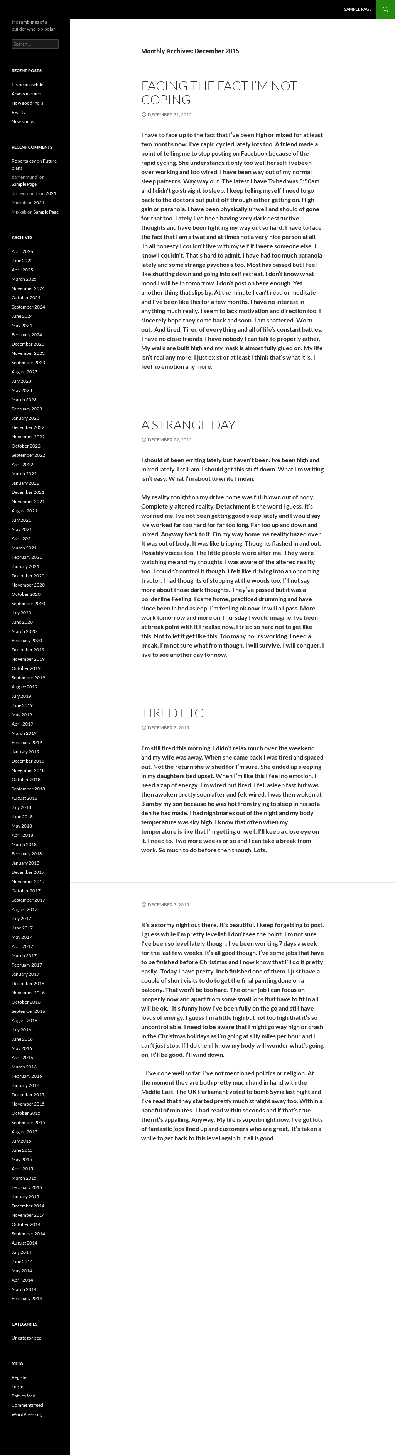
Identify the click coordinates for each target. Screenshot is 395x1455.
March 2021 (24, 548)
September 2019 (28, 677)
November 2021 (28, 501)
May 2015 (22, 1159)
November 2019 (28, 659)
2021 (51, 193)
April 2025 (22, 270)
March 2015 (24, 1178)
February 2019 (27, 742)
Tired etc (172, 713)
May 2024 (22, 325)
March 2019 (24, 733)
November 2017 (28, 881)
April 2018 (22, 835)
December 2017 (28, 872)
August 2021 (24, 511)
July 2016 (21, 1030)
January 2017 (25, 974)
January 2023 (25, 418)
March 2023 (24, 399)
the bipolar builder (40, 9)
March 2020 (24, 631)
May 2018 (22, 826)
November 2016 (28, 992)
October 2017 (26, 891)
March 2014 (24, 1289)
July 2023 (21, 381)
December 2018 (28, 761)
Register (20, 1377)
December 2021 (28, 492)
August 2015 (24, 1131)
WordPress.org (27, 1414)
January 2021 (25, 566)
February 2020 (27, 640)
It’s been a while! (28, 84)
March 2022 (24, 474)
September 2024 (28, 307)
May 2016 (22, 1048)
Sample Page (357, 9)
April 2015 (22, 1169)
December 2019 (28, 650)
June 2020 (22, 622)
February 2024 (27, 334)
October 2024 (26, 297)
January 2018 (25, 863)
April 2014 (22, 1280)
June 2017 (22, 928)
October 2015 (26, 1113)
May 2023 (22, 390)
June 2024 (22, 316)
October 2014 (26, 1224)
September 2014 (28, 1233)
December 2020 (28, 575)
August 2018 (24, 798)
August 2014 (24, 1243)
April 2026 (22, 251)
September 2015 (28, 1122)
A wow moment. (28, 94)
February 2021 (27, 557)
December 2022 (28, 427)
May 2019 (22, 714)
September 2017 (28, 900)
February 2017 (27, 965)
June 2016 (22, 1039)
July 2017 (21, 918)
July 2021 (21, 520)
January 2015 (25, 1196)
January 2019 (25, 752)
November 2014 (28, 1215)
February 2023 (27, 409)
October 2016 (26, 1002)
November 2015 (28, 1104)
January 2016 (25, 1085)
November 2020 (28, 585)
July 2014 (21, 1252)
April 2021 (22, 538)
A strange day (188, 424)
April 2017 (22, 946)
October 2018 (26, 779)
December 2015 (28, 1094)
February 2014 (27, 1298)
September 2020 (28, 603)
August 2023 (24, 372)
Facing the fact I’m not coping (219, 92)
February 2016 (27, 1076)
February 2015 (27, 1187)
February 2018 (27, 853)
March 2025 (24, 279)
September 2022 (28, 455)
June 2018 (22, 816)
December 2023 (28, 344)
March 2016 (24, 1067)
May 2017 (22, 937)
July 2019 (21, 696)
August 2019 (24, 687)
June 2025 (22, 260)
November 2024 (28, 288)
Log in (18, 1386)
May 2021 (22, 529)
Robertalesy (24, 161)
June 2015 (22, 1150)
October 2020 (26, 594)
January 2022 (25, 483)
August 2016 (24, 1020)
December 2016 (28, 983)
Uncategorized (27, 1338)
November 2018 (28, 770)
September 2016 (28, 1011)
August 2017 (24, 909)
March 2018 (24, 844)
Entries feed (23, 1396)
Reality (18, 112)
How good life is (27, 103)
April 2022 (22, 464)
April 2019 (22, 724)
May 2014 (22, 1271)
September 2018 (28, 789)
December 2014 (28, 1206)
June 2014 (22, 1261)
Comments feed (27, 1405)
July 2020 (21, 613)
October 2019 (26, 668)
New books (23, 121)
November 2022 (28, 436)
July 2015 (21, 1141)
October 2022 (26, 446)
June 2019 (22, 705)
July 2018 (21, 807)
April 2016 (22, 1057)
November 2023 (28, 353)
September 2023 (28, 362)
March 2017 (24, 955)
